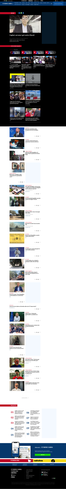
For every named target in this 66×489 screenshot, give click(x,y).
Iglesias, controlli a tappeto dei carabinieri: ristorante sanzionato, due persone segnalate (20, 417)
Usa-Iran (23, 4)
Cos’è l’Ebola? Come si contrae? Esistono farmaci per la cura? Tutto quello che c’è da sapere (35, 423)
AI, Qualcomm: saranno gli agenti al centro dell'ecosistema (32, 249)
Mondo (29, 2)
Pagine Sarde (52, 464)
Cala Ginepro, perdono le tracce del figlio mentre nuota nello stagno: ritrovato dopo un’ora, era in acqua (35, 412)
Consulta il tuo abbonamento (14, 464)
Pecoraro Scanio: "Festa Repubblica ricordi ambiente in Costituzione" (17, 295)
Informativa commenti (29, 476)
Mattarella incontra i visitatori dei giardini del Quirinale (32, 326)
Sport (38, 2)
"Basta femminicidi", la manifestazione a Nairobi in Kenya (39, 65)
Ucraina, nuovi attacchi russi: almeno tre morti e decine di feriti (17, 348)
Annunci (41, 2)
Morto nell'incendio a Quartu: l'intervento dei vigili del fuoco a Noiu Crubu (32, 273)
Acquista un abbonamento (25, 464)
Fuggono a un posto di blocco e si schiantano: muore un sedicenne (34, 418)
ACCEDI (62, 0)
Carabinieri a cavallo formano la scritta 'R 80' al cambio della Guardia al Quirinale (15, 66)
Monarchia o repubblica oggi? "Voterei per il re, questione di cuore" (16, 175)
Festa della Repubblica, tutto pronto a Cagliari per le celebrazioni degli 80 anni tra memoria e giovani (32, 187)
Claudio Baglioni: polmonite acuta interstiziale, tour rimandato (32, 383)
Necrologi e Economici (29, 471)
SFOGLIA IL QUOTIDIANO (58, 3)
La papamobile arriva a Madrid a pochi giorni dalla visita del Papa (31, 261)
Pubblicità (27, 472)
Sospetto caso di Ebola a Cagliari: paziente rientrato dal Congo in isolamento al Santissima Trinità (20, 423)
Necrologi (44, 2)
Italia (26, 2)
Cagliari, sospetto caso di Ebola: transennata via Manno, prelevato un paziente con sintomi (19, 412)
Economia (35, 2)
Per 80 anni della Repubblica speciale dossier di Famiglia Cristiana (32, 199)
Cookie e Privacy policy (29, 469)
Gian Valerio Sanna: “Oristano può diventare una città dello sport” (32, 360)
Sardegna (23, 2)
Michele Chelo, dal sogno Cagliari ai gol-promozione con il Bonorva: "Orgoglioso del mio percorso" (17, 85)
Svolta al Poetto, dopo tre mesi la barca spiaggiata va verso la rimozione (32, 102)
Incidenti (31, 4)
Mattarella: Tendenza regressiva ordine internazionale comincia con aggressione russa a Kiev (26, 66)
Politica (32, 2)
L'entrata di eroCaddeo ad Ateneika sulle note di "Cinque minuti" (23, 306)
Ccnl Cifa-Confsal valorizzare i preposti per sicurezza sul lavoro (32, 141)
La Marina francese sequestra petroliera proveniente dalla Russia (32, 85)
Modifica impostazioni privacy (30, 475)
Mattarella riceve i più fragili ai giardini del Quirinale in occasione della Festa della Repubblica (32, 119)
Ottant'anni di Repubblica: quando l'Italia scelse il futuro (32, 236)
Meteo (48, 2)
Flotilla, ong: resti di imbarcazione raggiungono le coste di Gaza (17, 119)
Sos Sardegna (27, 4)
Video (20, 2)
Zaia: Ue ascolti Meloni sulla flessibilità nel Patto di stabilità (31, 129)
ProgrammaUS (16, 2)
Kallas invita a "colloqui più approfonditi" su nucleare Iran (31, 314)
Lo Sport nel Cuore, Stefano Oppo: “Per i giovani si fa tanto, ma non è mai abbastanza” (32, 372)
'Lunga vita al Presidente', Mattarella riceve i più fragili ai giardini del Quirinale (16, 102)
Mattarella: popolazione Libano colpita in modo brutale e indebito (50, 65)
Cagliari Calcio (36, 4)
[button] (17, 13)
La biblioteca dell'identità (35, 464)
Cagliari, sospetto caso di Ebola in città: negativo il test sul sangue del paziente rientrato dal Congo (19, 428)
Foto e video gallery (15, 46)
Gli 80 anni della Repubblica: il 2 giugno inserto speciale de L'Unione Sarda (32, 153)
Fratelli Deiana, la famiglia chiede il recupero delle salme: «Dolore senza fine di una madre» (35, 428)
